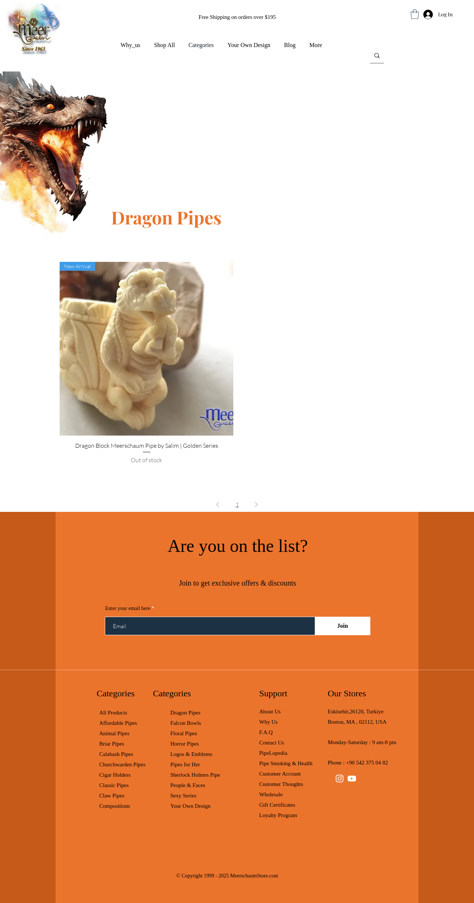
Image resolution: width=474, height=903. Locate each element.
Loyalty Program (278, 815)
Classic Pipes (114, 785)
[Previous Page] (217, 504)
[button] (415, 14)
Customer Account (280, 774)
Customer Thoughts (281, 784)
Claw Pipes (111, 796)
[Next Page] (256, 504)
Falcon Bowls (185, 723)
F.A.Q (266, 732)
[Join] (342, 626)
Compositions (114, 806)
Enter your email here (127, 608)
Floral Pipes (183, 733)
